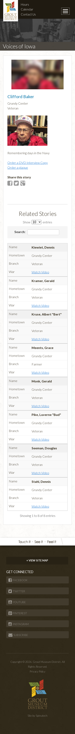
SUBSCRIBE (18, 635)
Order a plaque (17, 167)
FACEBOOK (18, 580)
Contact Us (28, 14)
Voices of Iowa (19, 46)
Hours (25, 4)
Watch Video (40, 272)
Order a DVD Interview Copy (27, 162)
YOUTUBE (17, 602)
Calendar (27, 9)
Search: (36, 232)
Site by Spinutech (37, 715)
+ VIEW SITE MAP (37, 560)
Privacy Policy (37, 671)
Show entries (37, 222)
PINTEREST (17, 613)
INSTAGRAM (18, 624)
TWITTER (16, 591)
